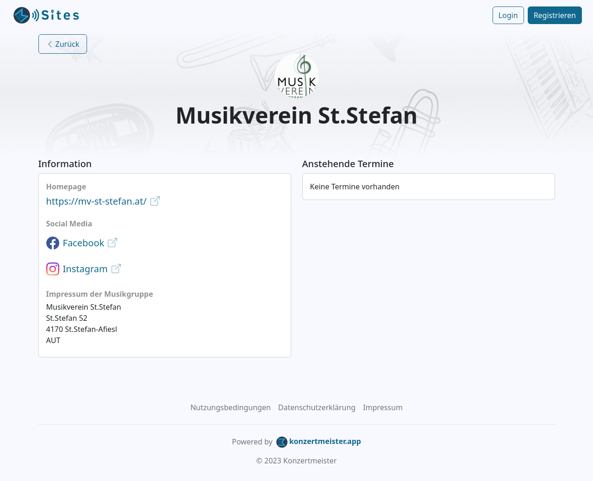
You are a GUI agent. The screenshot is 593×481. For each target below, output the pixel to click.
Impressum (383, 407)
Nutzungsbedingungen (230, 407)
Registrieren (555, 15)
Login (508, 15)
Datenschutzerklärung (317, 407)
